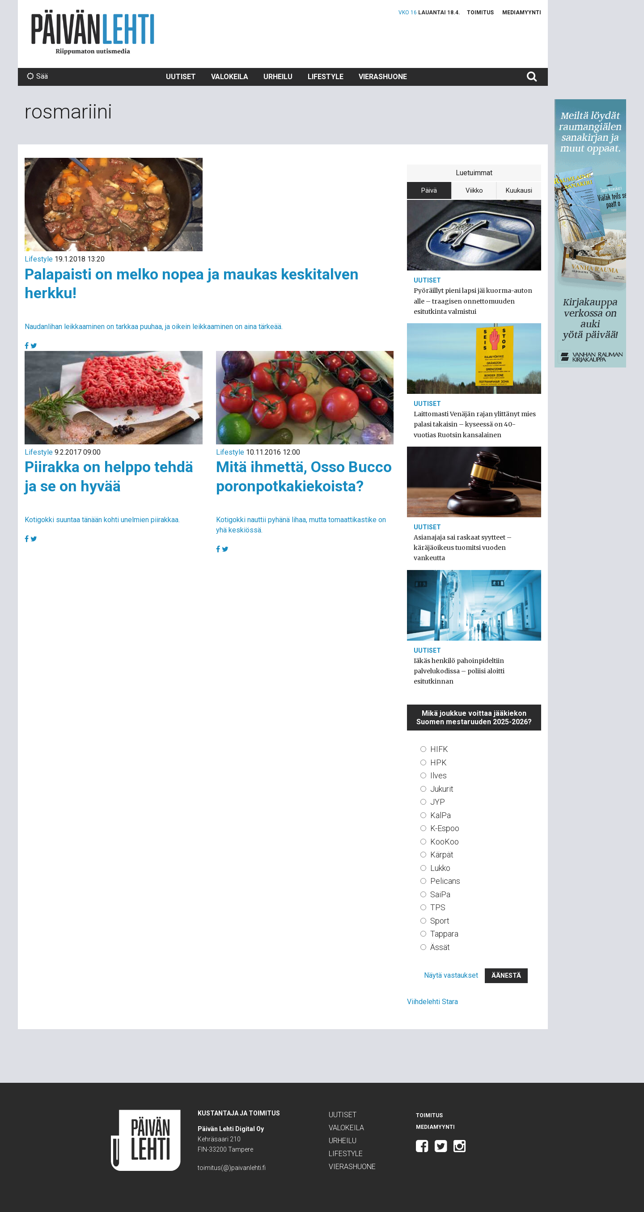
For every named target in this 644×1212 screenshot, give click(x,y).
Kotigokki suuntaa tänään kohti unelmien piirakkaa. (102, 519)
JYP (437, 802)
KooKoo (444, 841)
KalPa (440, 815)
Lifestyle (325, 76)
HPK (438, 762)
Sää (37, 76)
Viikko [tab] (474, 190)
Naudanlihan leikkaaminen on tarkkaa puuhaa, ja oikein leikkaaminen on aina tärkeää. (154, 326)
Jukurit (441, 789)
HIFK (439, 749)
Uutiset (181, 76)
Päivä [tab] (429, 190)
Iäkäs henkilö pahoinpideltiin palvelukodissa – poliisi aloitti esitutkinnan (459, 671)
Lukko (440, 868)
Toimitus (480, 12)
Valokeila (229, 76)
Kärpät (441, 854)
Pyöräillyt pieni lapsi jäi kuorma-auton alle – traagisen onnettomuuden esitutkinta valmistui (473, 301)
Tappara (444, 933)
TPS (437, 907)
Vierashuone (383, 76)
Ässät (440, 947)
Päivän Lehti (92, 32)
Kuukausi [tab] (519, 190)
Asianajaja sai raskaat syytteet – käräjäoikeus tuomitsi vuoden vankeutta (463, 547)
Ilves (438, 775)
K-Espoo (444, 828)
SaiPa (440, 894)
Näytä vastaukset (451, 975)
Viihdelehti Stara (432, 1001)
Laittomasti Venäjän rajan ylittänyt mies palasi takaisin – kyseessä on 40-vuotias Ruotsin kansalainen (475, 424)
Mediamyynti (521, 12)
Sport (439, 920)
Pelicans (445, 881)
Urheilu (277, 76)
